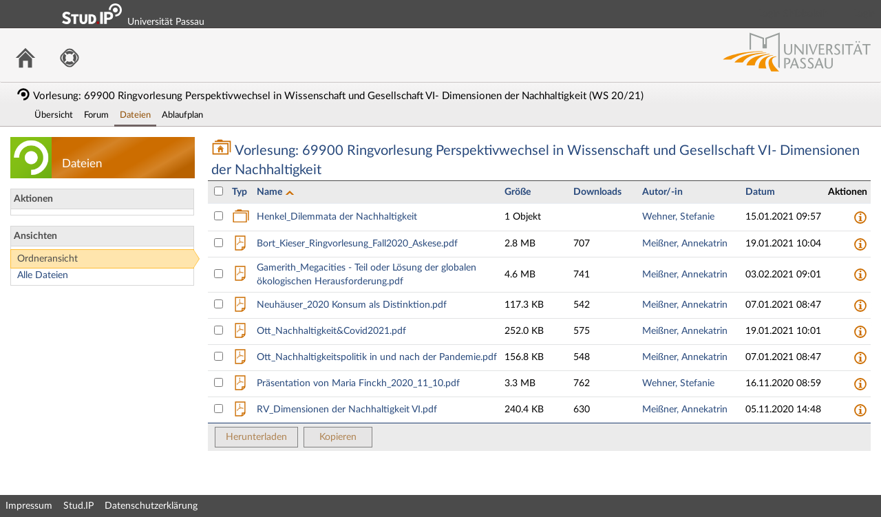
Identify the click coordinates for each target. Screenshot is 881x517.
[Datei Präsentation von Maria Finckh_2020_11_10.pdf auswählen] (218, 382)
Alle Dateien (42, 275)
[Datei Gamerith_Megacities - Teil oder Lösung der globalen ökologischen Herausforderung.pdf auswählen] (218, 273)
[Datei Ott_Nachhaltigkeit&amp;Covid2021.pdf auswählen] (218, 330)
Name (270, 192)
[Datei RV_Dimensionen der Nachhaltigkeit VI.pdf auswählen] (218, 408)
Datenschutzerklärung (151, 506)
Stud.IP (78, 506)
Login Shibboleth (793, 14)
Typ (239, 192)
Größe (518, 192)
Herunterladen (256, 437)
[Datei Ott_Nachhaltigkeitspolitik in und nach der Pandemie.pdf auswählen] (218, 356)
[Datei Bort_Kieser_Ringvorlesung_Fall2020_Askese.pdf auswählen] (218, 242)
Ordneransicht (47, 259)
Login (864, 14)
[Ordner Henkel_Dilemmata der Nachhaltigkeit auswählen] (218, 215)
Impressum (29, 506)
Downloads (597, 192)
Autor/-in (662, 192)
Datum (760, 192)
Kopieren (338, 437)
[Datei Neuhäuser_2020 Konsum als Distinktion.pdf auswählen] (218, 303)
